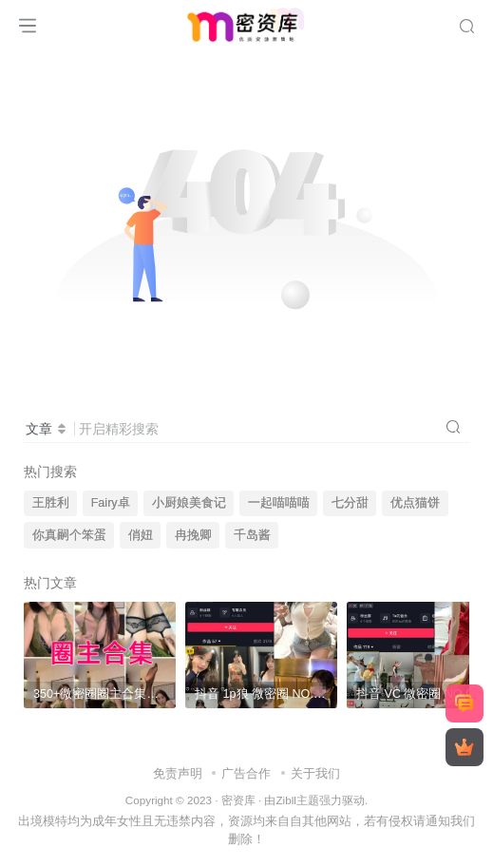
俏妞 (140, 535)
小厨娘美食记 (189, 503)
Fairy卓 (110, 503)
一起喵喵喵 (279, 503)
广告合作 (246, 773)
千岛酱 (252, 535)
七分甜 (350, 503)
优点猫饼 (415, 503)
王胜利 (50, 503)
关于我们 (315, 773)
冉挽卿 (193, 535)
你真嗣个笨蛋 (69, 535)
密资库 (238, 800)
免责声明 (177, 773)
